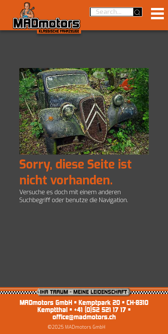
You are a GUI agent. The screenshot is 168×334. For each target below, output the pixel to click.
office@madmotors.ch (84, 316)
